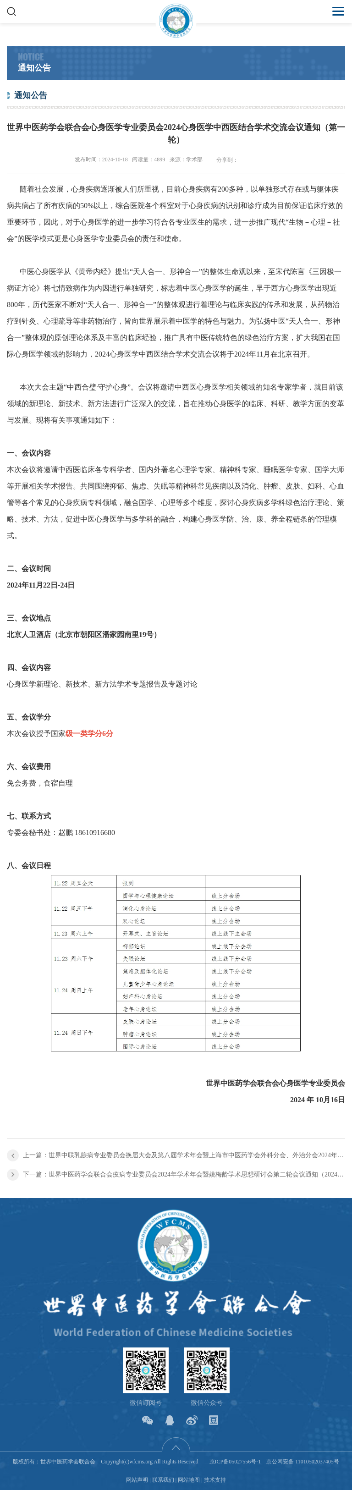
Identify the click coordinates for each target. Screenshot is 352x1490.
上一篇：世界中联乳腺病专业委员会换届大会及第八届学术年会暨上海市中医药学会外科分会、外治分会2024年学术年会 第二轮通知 (184, 1155)
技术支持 (215, 1480)
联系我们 (163, 1480)
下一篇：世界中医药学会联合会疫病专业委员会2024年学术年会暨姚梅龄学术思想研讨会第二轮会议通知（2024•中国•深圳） (184, 1174)
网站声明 (137, 1480)
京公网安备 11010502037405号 (302, 1461)
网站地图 (189, 1480)
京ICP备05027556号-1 (235, 1461)
